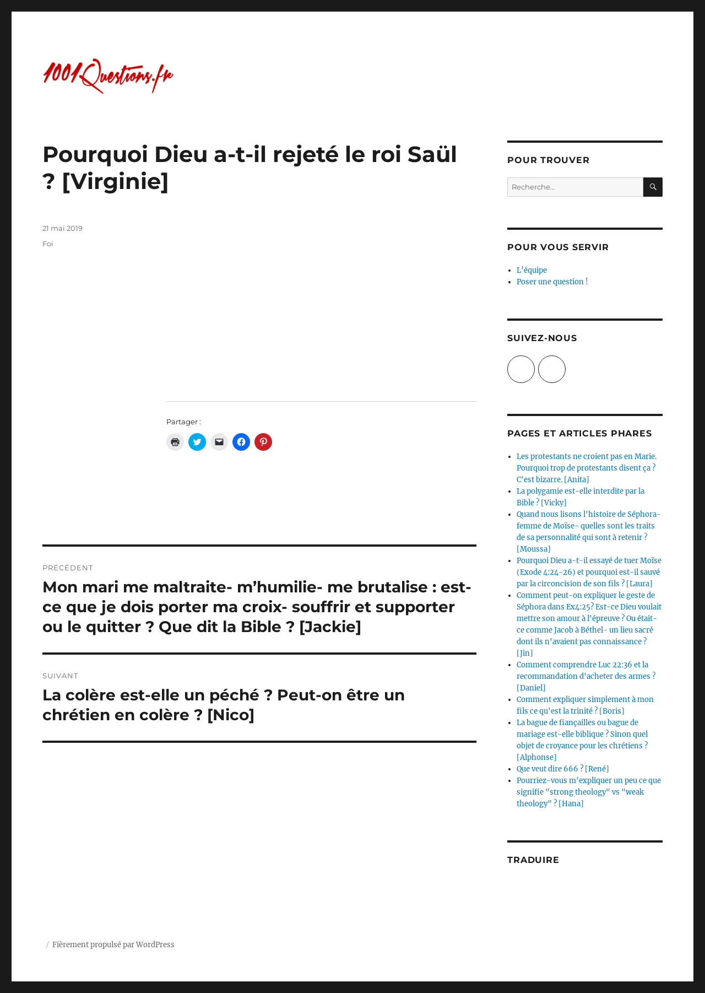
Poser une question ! (552, 282)
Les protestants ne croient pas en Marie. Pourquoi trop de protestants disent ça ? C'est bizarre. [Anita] (587, 468)
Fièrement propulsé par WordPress (113, 944)
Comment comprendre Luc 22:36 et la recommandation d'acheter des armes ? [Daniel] (586, 676)
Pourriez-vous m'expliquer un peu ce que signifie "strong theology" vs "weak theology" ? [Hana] (589, 792)
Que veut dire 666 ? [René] (563, 769)
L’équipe (532, 270)
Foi (47, 243)
